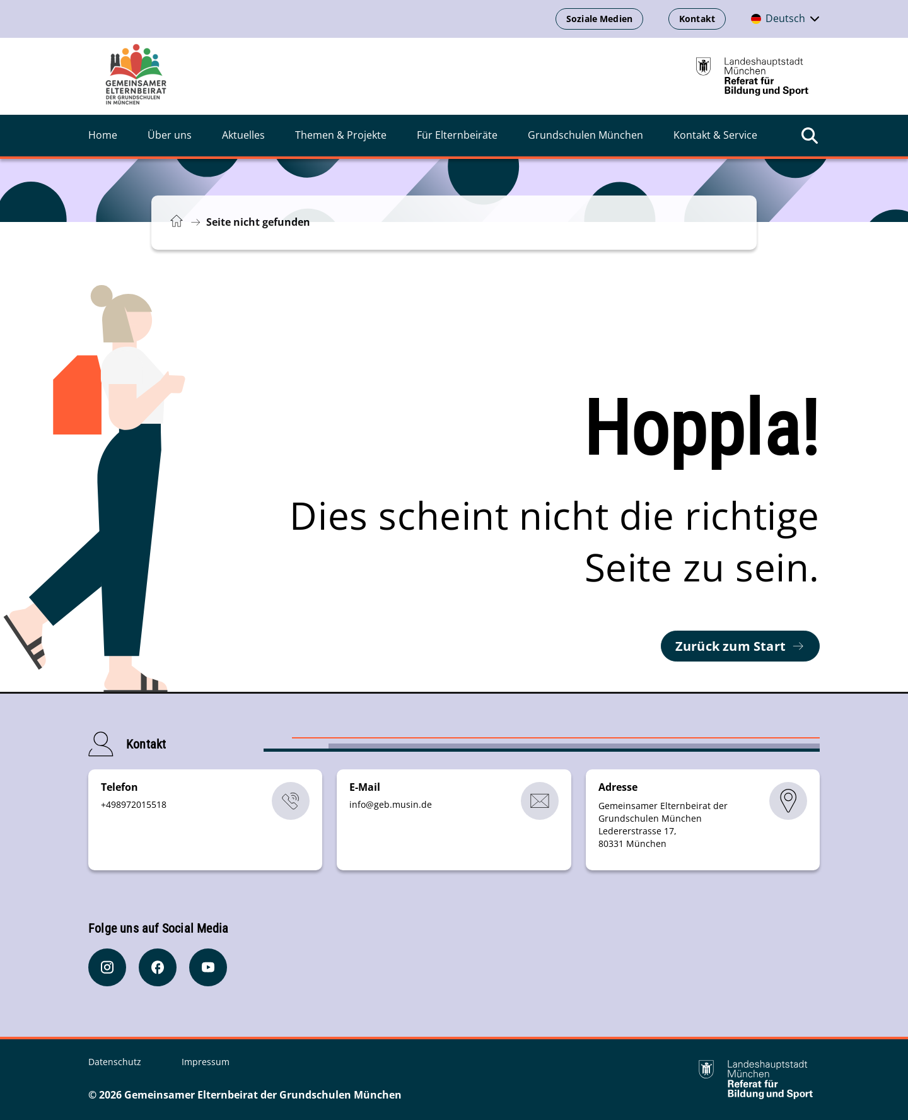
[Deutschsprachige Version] (785, 19)
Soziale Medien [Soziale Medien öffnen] (599, 19)
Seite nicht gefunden (258, 222)
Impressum (206, 1062)
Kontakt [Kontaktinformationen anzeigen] (697, 19)
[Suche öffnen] (810, 135)
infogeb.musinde (390, 804)
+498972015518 (133, 804)
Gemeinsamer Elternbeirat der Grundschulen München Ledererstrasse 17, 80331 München (663, 824)
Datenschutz (116, 1062)
